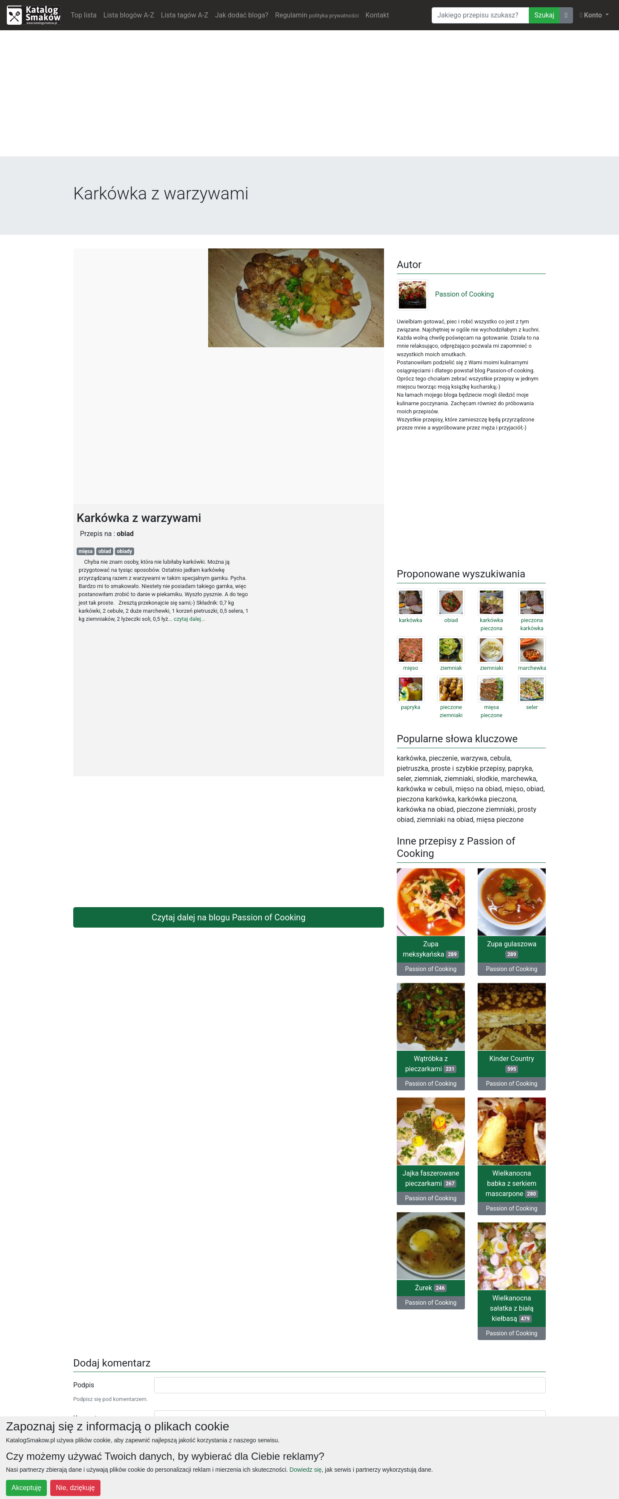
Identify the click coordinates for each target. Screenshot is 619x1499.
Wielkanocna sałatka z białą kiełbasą (512, 1308)
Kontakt (377, 15)
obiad (104, 551)
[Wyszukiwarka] (480, 15)
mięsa (86, 551)
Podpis (83, 1385)
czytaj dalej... (189, 619)
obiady (124, 551)
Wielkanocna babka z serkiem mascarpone (511, 1183)
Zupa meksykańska (431, 949)
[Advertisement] (309, 96)
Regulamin (316, 15)
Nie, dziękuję (75, 1487)
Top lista (84, 15)
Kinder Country (511, 1064)
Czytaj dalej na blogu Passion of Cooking (228, 917)
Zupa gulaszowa (511, 949)
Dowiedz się (305, 1469)
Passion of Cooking (445, 294)
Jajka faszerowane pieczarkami (430, 1178)
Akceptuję (26, 1487)
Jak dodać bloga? (241, 15)
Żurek (431, 1288)
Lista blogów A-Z (128, 15)
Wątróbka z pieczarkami (431, 1064)
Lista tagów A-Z (184, 15)
